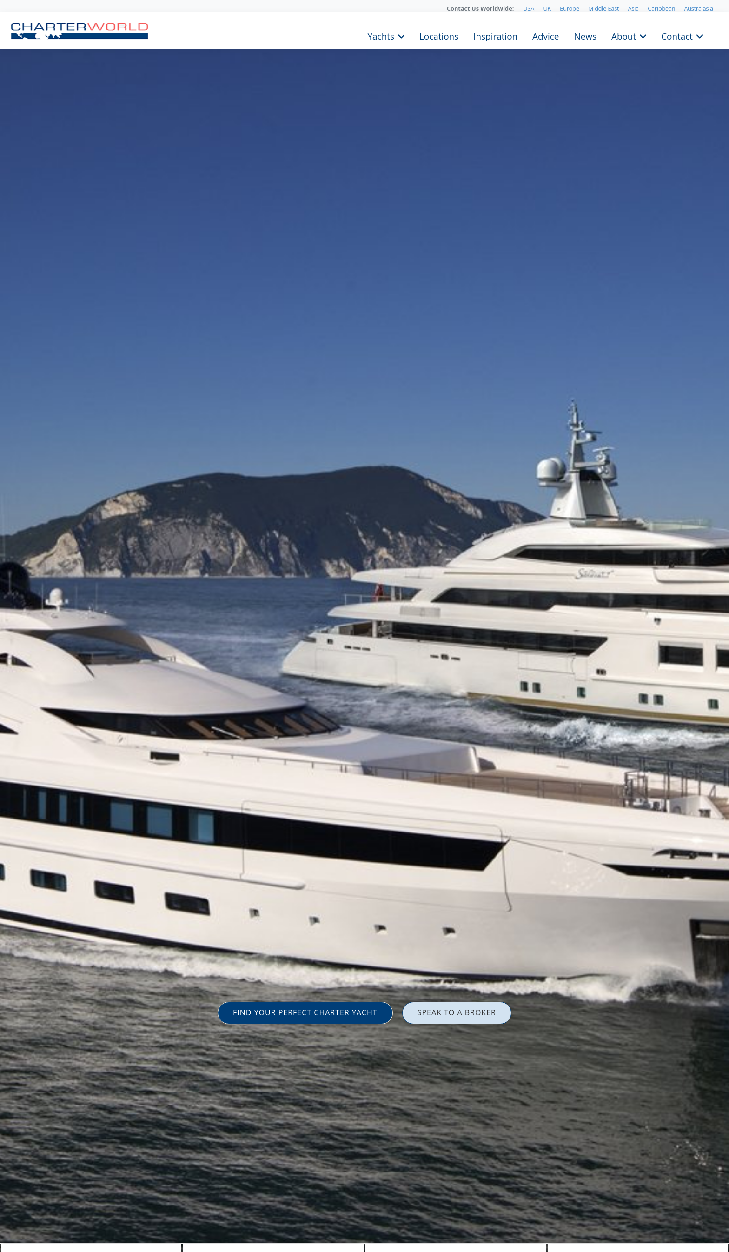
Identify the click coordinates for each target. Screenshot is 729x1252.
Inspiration (495, 35)
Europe (569, 8)
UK (547, 8)
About (623, 35)
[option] (364, 626)
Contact (677, 35)
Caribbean (661, 8)
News (585, 35)
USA (528, 8)
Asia (633, 8)
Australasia (698, 8)
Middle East (603, 8)
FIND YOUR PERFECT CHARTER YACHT (305, 1012)
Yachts (381, 35)
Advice (545, 35)
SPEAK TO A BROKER (457, 1012)
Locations (438, 35)
